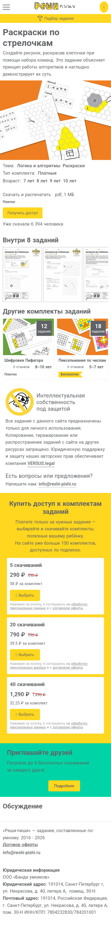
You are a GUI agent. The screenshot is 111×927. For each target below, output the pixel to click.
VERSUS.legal (41, 463)
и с (65, 608)
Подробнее (64, 786)
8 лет (42, 180)
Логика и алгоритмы (38, 165)
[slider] (7, 367)
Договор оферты (20, 844)
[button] (6, 7)
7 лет (29, 180)
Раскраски (74, 165)
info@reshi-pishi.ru (57, 484)
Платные (47, 173)
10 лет (69, 180)
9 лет (55, 180)
